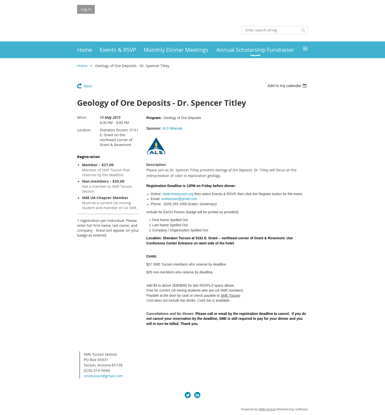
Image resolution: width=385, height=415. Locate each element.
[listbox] (287, 86)
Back (88, 85)
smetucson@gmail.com (179, 199)
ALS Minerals (172, 128)
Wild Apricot (267, 409)
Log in (86, 9)
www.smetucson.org (178, 194)
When (82, 117)
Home (82, 65)
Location (84, 130)
